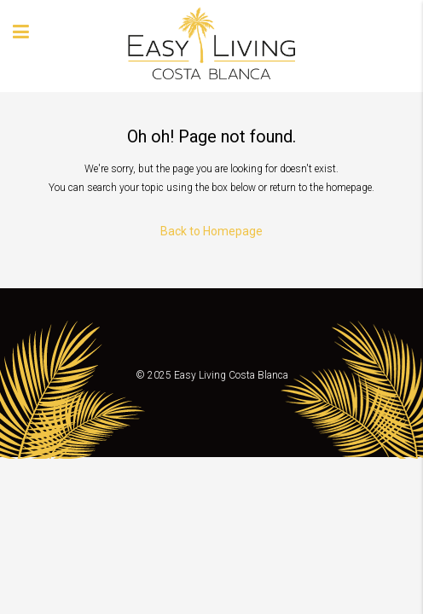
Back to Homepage (211, 231)
